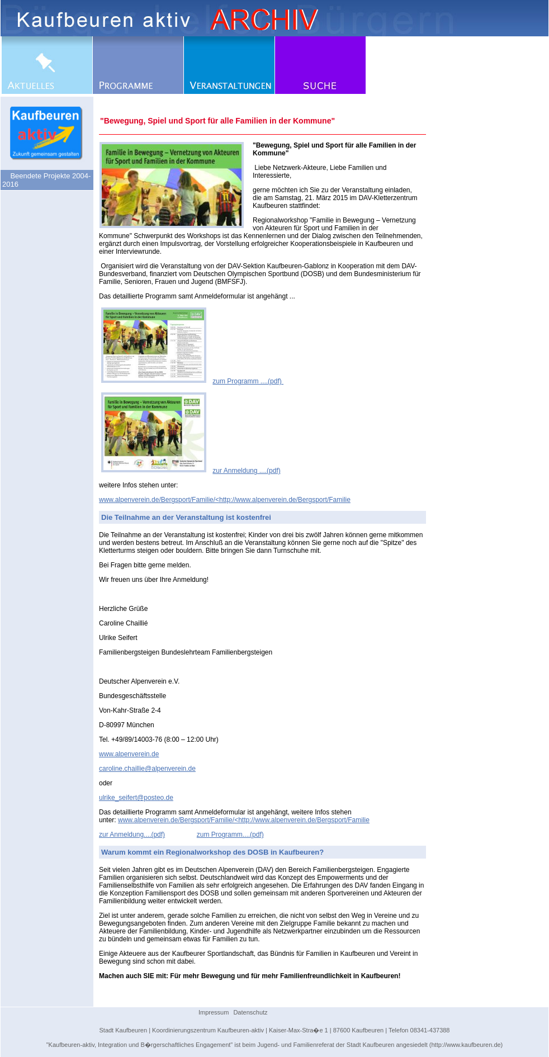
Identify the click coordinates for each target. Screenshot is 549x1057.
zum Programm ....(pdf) (247, 381)
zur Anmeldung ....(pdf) (246, 471)
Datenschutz (250, 1012)
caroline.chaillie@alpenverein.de (147, 768)
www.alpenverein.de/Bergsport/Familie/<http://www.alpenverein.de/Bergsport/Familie (225, 500)
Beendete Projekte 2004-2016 (46, 180)
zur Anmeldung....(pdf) (132, 834)
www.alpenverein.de (129, 754)
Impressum (213, 1012)
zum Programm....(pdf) (230, 834)
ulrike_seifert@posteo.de (136, 798)
